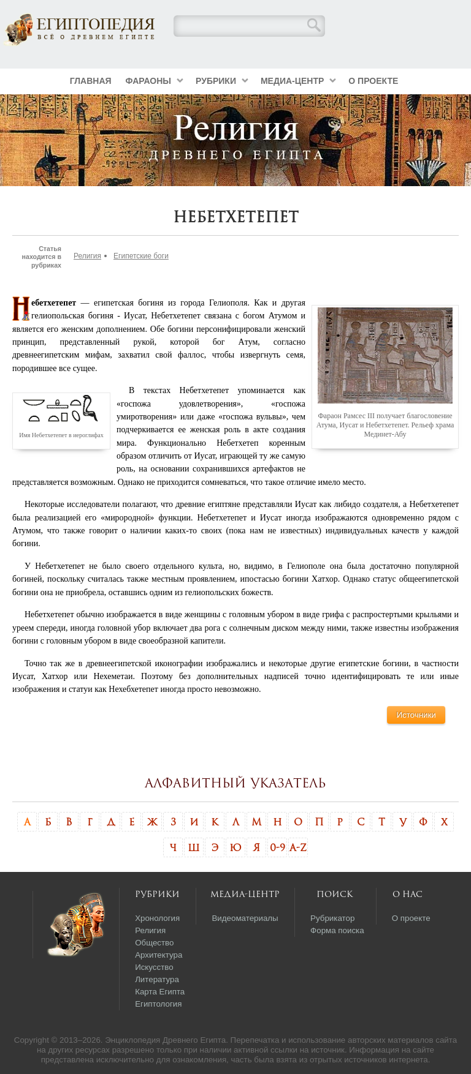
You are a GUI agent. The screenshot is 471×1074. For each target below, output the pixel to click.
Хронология (157, 918)
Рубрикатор (332, 918)
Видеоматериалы (245, 918)
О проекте (373, 81)
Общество (154, 942)
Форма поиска (337, 930)
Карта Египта (160, 991)
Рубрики (216, 81)
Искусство (154, 967)
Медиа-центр (292, 81)
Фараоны (148, 81)
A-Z (298, 847)
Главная (91, 81)
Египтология (158, 1003)
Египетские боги (141, 256)
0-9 (277, 847)
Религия (87, 256)
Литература (157, 979)
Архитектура (158, 954)
